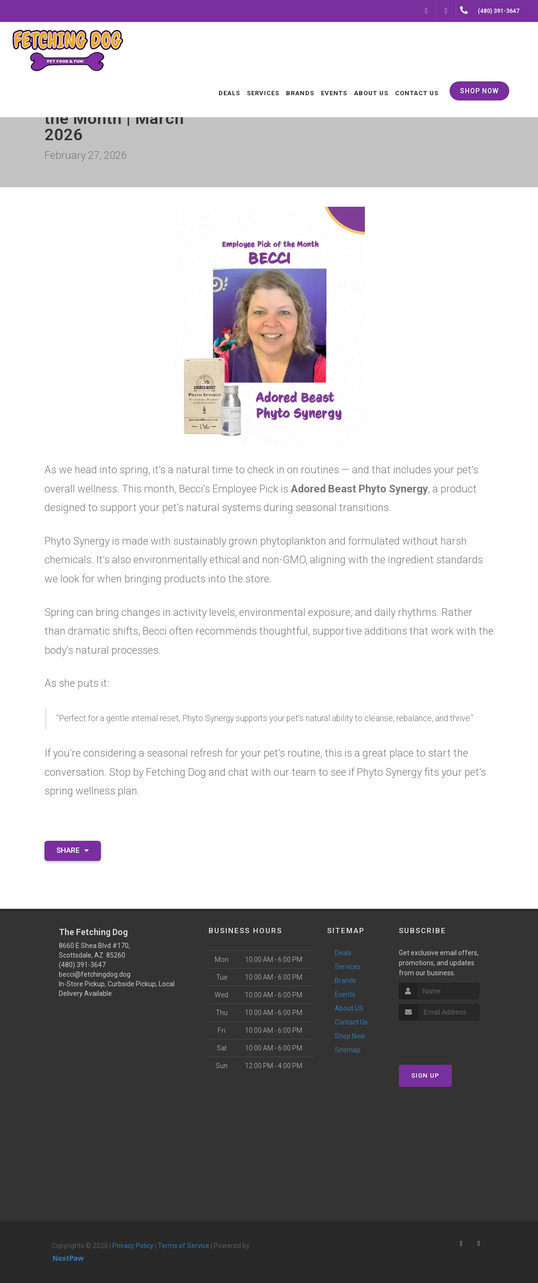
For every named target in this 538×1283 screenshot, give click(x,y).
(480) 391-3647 (82, 965)
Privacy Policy (133, 1246)
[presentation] (450, 1038)
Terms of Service (183, 1246)
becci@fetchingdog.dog (95, 974)
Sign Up (425, 1075)
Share (72, 850)
